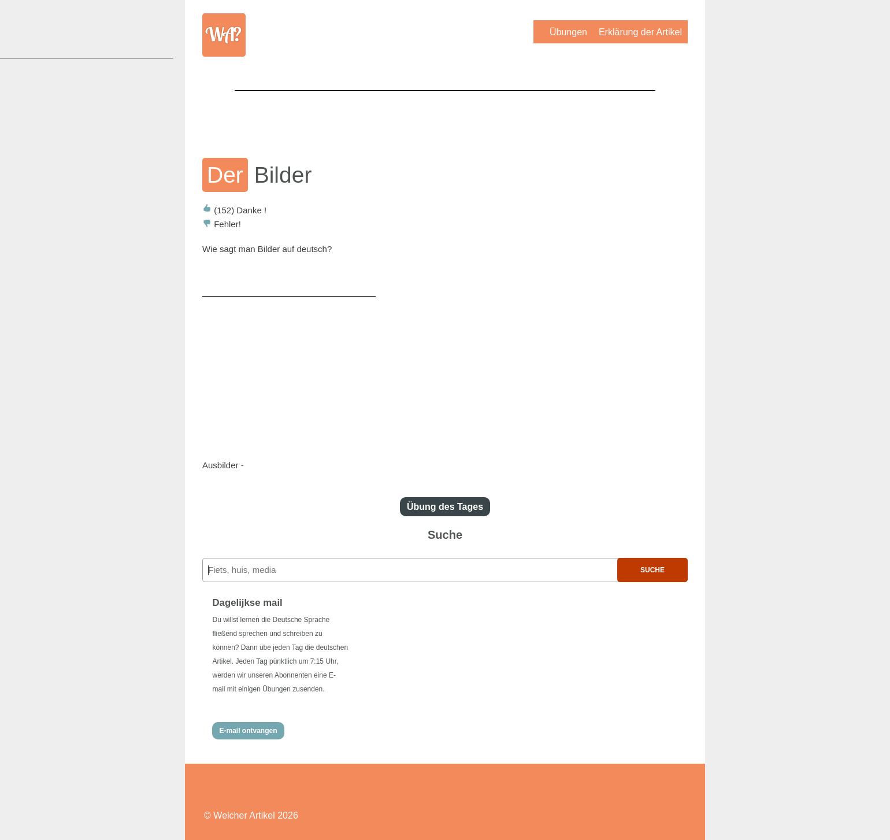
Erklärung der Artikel (640, 32)
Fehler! (221, 224)
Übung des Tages (445, 507)
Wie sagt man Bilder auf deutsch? (267, 249)
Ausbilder (220, 465)
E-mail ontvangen (248, 731)
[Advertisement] (445, 116)
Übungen (568, 32)
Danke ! (234, 210)
